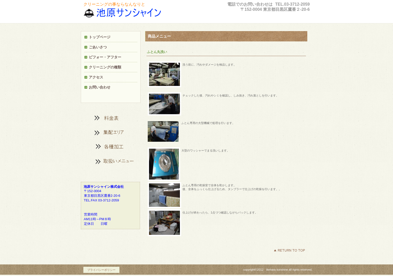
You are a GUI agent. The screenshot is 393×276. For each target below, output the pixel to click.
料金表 (110, 118)
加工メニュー (110, 146)
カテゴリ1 (110, 132)
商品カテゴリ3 (110, 161)
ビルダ (131, 13)
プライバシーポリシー (101, 269)
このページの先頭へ (289, 250)
